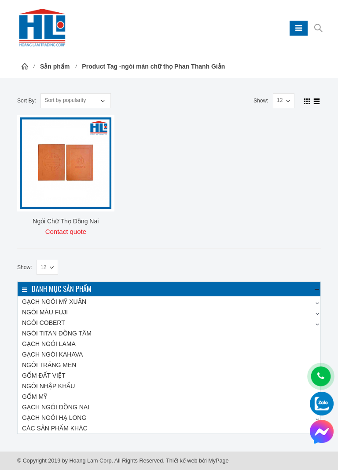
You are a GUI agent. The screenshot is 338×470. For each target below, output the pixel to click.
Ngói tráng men (49, 364)
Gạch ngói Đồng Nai (55, 407)
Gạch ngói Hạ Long (54, 417)
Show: (261, 101)
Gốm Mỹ (34, 396)
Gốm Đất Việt (44, 375)
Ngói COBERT (43, 322)
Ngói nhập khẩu (48, 386)
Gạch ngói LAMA (49, 343)
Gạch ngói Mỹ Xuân (54, 301)
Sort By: (26, 101)
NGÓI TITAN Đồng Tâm (57, 333)
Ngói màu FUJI (45, 312)
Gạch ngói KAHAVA (52, 354)
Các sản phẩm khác (55, 428)
